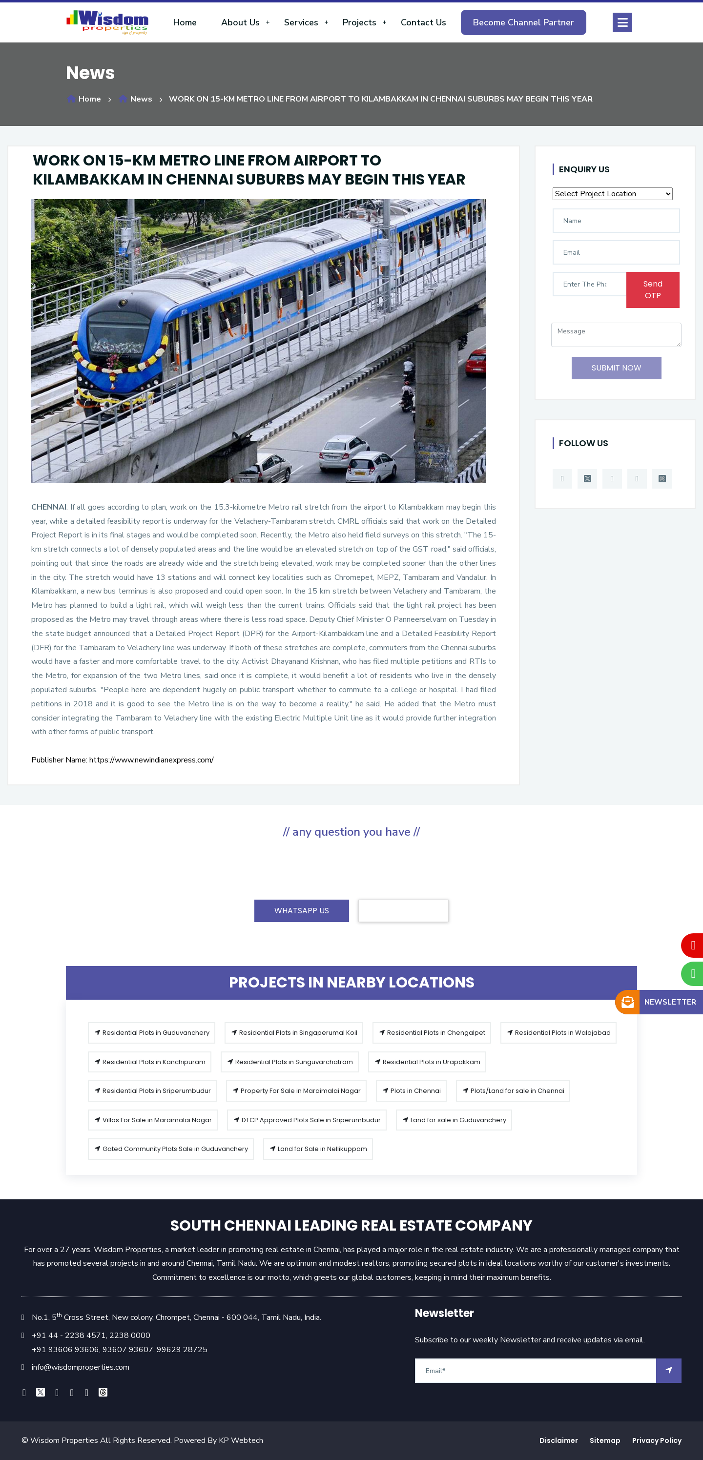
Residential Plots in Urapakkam (427, 1062)
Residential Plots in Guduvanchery (151, 1032)
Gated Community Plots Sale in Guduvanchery (171, 1148)
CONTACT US (403, 910)
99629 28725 (182, 1349)
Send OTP (652, 289)
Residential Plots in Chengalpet (431, 1032)
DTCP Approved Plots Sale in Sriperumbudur (307, 1120)
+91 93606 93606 (65, 1349)
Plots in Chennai (411, 1090)
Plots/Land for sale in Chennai (513, 1090)
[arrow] (669, 1370)
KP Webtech (241, 1440)
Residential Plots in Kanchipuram (150, 1062)
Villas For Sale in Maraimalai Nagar (153, 1120)
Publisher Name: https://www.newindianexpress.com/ (122, 760)
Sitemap (605, 1440)
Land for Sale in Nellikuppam (318, 1148)
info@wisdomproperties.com (80, 1367)
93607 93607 (127, 1349)
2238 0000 (129, 1335)
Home (185, 22)
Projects (359, 22)
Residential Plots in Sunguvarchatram (290, 1062)
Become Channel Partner (523, 22)
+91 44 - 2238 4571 (69, 1335)
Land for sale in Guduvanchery (454, 1120)
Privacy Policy (657, 1440)
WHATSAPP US (301, 910)
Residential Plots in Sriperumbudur (152, 1090)
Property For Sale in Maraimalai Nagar (296, 1090)
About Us (240, 22)
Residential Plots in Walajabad (558, 1032)
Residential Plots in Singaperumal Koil (293, 1032)
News (135, 99)
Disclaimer (558, 1440)
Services (301, 22)
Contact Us (423, 22)
